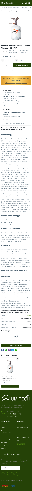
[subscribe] (10, 468)
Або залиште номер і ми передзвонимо (16, 83)
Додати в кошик (22, 65)
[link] (10, 366)
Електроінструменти (23, 437)
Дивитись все (21, 443)
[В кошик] (10, 386)
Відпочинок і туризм (23, 427)
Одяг (18, 440)
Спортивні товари (22, 430)
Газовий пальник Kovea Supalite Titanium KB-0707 (9, 377)
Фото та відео (21, 434)
